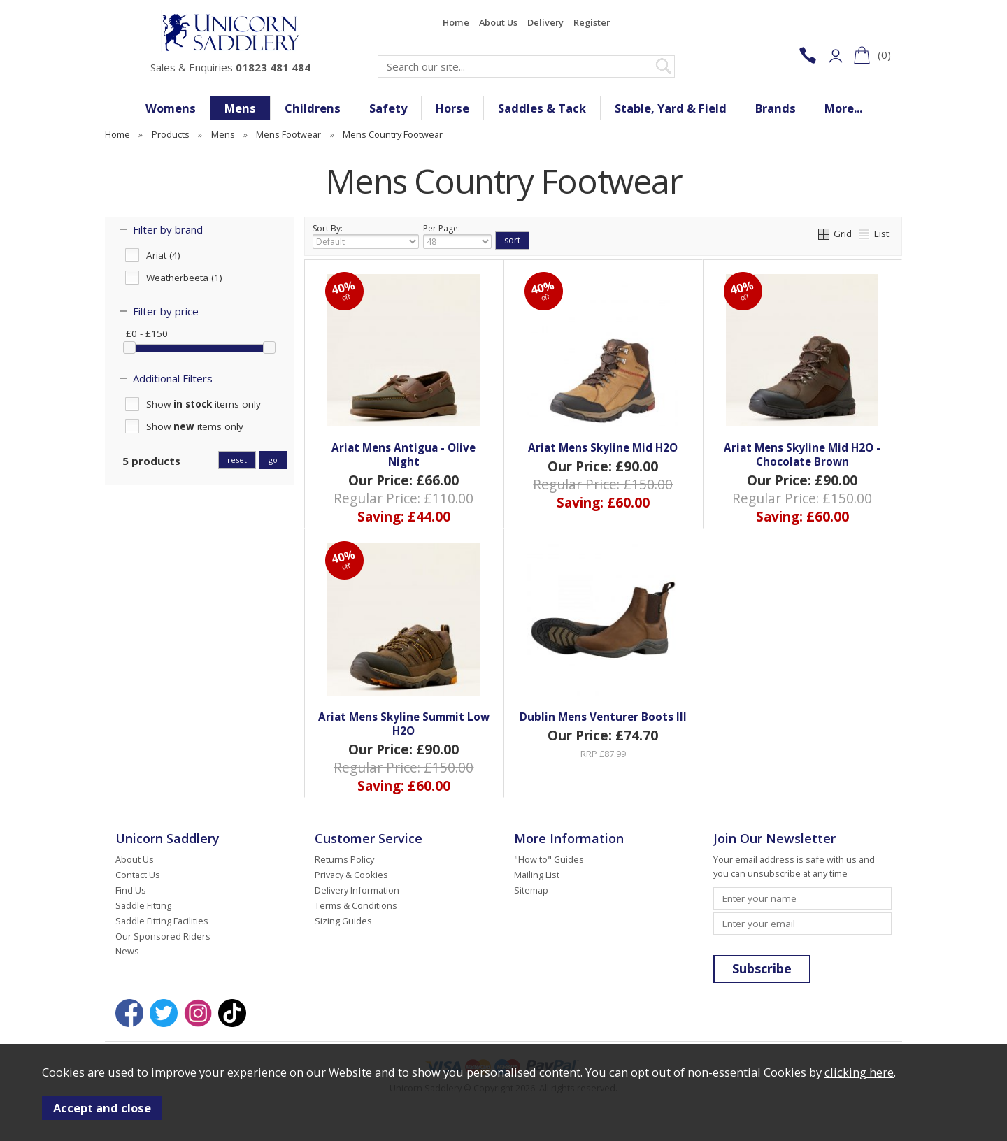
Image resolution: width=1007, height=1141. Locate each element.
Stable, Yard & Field (671, 108)
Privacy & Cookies (351, 874)
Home (456, 22)
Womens (170, 108)
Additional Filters (173, 378)
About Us (498, 22)
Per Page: (457, 235)
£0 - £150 (147, 333)
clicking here (859, 1072)
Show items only (203, 404)
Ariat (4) (163, 255)
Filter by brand (168, 229)
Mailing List (536, 874)
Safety (388, 108)
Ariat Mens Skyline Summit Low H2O (404, 724)
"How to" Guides (549, 859)
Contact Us (137, 874)
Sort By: (366, 235)
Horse (452, 108)
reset (237, 459)
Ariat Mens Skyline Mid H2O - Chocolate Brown (802, 454)
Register (591, 22)
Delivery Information (357, 890)
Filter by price (166, 311)
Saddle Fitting (143, 905)
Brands (775, 108)
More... (843, 108)
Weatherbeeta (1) (184, 277)
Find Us (130, 890)
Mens (240, 108)
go (273, 459)
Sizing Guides (343, 920)
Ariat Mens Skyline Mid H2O (603, 447)
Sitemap (531, 890)
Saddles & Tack (542, 108)
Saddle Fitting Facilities (161, 920)
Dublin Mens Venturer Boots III (603, 717)
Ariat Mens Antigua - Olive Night (403, 454)
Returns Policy (344, 859)
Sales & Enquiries (230, 67)
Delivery (545, 22)
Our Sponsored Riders (162, 936)
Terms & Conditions (356, 905)
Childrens (313, 108)
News (127, 951)
